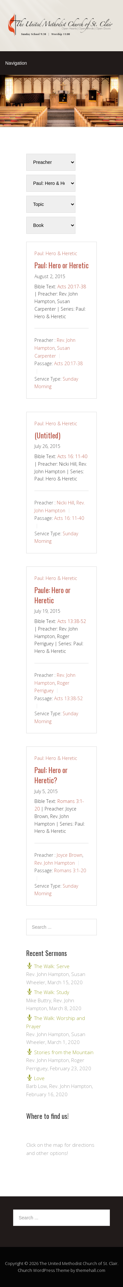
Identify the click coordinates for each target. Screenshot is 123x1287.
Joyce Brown (69, 855)
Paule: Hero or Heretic (52, 595)
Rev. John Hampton (54, 863)
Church (25, 1270)
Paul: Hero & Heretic (55, 253)
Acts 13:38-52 (71, 621)
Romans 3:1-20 (70, 870)
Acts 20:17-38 (71, 286)
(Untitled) (47, 435)
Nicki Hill (65, 502)
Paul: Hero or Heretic (61, 265)
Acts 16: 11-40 (72, 456)
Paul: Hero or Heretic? (51, 775)
